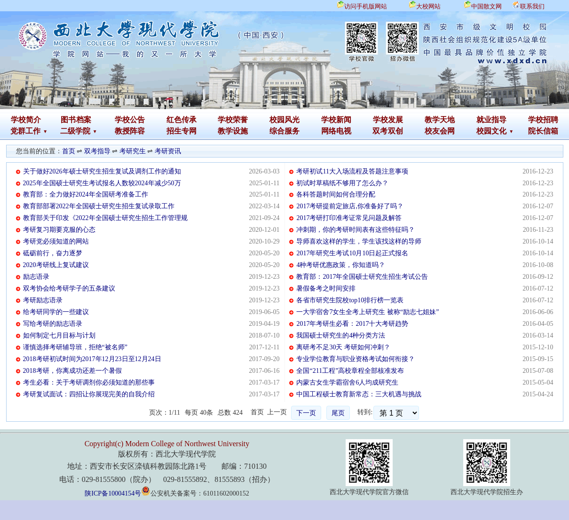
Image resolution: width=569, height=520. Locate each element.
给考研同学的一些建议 (56, 311)
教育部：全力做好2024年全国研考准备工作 (85, 194)
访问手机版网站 (365, 6)
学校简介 (26, 120)
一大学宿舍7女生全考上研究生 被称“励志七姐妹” (367, 311)
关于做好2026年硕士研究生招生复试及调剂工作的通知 (102, 171)
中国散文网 (486, 6)
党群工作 (25, 131)
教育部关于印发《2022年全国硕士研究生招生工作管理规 (105, 217)
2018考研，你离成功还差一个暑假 (72, 370)
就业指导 (491, 120)
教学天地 (440, 120)
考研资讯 (168, 151)
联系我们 (532, 6)
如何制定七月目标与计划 (59, 335)
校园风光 (284, 120)
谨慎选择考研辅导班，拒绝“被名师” (75, 347)
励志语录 (36, 276)
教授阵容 (130, 131)
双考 (379, 131)
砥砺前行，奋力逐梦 (52, 253)
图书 (68, 120)
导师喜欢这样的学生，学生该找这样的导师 (358, 241)
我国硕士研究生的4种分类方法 (340, 335)
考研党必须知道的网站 (56, 241)
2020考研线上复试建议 (56, 264)
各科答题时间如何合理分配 (335, 194)
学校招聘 (543, 120)
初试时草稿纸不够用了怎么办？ (342, 183)
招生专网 (181, 131)
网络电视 (336, 131)
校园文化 (491, 131)
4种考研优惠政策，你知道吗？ (340, 264)
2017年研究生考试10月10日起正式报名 (352, 253)
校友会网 (440, 131)
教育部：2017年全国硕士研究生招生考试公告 (362, 276)
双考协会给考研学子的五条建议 (69, 288)
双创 (395, 131)
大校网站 (428, 6)
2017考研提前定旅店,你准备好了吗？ (349, 206)
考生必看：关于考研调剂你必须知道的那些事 (89, 382)
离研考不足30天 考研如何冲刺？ (343, 347)
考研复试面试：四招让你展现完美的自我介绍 (89, 394)
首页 (68, 151)
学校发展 (388, 120)
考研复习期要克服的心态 (59, 229)
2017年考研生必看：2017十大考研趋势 (352, 323)
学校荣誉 (233, 120)
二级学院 (75, 131)
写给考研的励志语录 (52, 323)
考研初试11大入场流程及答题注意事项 (352, 171)
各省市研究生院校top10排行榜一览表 (349, 300)
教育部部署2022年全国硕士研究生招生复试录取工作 (98, 206)
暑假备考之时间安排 (326, 288)
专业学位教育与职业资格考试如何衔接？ (355, 358)
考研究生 (132, 151)
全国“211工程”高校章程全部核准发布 (350, 370)
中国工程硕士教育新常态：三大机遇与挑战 (358, 394)
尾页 (338, 413)
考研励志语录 (43, 300)
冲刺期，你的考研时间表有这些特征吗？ (355, 229)
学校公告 (130, 120)
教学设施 (233, 131)
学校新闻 (336, 120)
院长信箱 (543, 131)
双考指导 (97, 151)
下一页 (306, 413)
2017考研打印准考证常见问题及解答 (349, 217)
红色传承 (181, 120)
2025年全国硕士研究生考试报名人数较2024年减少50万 (102, 183)
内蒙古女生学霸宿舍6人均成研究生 (347, 382)
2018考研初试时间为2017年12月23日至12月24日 (92, 358)
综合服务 (284, 131)
